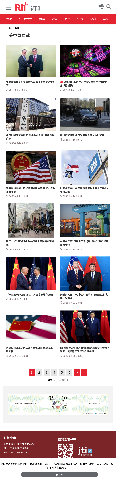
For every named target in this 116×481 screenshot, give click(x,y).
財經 (58, 19)
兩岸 (44, 19)
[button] (9, 8)
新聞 (16, 28)
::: (7, 28)
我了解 (59, 474)
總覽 (9, 19)
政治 (98, 19)
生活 (85, 19)
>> (83, 372)
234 (63, 379)
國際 (71, 19)
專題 (112, 19)
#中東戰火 (27, 19)
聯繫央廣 (9, 438)
